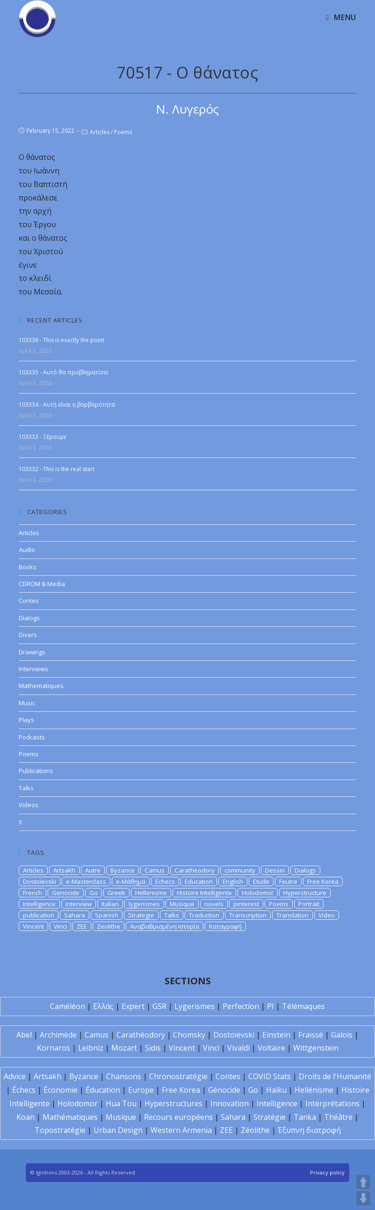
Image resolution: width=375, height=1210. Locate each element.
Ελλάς (103, 1006)
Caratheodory (194, 870)
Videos (28, 805)
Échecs (24, 1090)
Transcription (248, 915)
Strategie (141, 915)
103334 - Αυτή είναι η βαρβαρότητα (67, 404)
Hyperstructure (304, 892)
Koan (25, 1117)
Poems (123, 132)
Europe (141, 1090)
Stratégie (269, 1117)
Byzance (122, 870)
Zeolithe (108, 926)
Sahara (74, 915)
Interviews (33, 669)
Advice (15, 1076)
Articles (99, 132)
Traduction (204, 915)
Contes (29, 600)
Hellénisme (314, 1090)
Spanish (106, 915)
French (32, 892)
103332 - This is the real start (56, 469)
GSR (159, 1006)
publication (38, 915)
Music (27, 703)
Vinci (60, 926)
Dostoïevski (233, 1035)
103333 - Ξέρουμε (42, 437)
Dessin (275, 870)
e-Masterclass (86, 881)
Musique (182, 904)
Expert (133, 1006)
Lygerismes (194, 1006)
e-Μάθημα (130, 881)
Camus (154, 870)
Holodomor (258, 892)
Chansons (123, 1076)
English (233, 881)
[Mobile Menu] (341, 17)
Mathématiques (70, 1117)
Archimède (58, 1035)
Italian (110, 904)
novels (214, 904)
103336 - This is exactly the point (61, 340)
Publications (36, 770)
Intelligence (39, 904)
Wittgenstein (316, 1048)
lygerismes (144, 904)
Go (93, 892)
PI (270, 1006)
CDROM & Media (42, 584)
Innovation (229, 1103)
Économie (60, 1090)
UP (363, 1182)
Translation (292, 915)
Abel (24, 1035)
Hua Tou (121, 1103)
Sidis (153, 1048)
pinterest (246, 904)
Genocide (65, 892)
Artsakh (64, 870)
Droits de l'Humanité (335, 1076)
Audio (27, 549)
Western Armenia (181, 1130)
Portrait (308, 904)
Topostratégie (60, 1130)
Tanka (305, 1117)
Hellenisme (151, 892)
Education (199, 881)
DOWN (363, 1198)
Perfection (241, 1006)
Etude (261, 881)
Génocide (224, 1090)
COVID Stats (269, 1076)
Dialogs (29, 618)
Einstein (276, 1035)
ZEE (82, 926)
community (239, 870)
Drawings (32, 652)
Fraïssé (310, 1035)
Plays (26, 720)
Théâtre (338, 1117)
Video (326, 915)
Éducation (103, 1090)
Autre (93, 870)
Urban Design (118, 1130)
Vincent (33, 926)
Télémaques (303, 1006)
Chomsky (189, 1035)
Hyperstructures (173, 1103)
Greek (116, 892)
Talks (26, 788)
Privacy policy (327, 1172)
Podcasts (32, 737)
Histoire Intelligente (204, 892)
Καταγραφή (225, 926)
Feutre (288, 881)
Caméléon (67, 1006)
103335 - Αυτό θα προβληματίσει (63, 372)
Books (27, 567)
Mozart (124, 1048)
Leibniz (90, 1048)
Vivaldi (238, 1048)
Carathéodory (140, 1035)
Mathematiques (41, 685)
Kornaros (53, 1048)
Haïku (276, 1090)
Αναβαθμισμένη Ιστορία (164, 926)
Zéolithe (255, 1130)
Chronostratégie (178, 1076)
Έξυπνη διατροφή (309, 1130)
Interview (78, 904)
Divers (28, 634)
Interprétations (332, 1103)
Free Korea (323, 881)
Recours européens (178, 1117)
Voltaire (271, 1048)
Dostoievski (39, 881)
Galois (342, 1035)
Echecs (165, 881)
